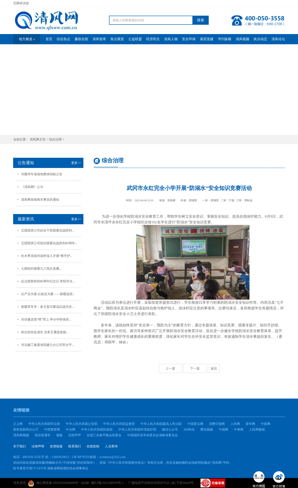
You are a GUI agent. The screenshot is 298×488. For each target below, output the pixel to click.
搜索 (200, 20)
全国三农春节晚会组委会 (104, 435)
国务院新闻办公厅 (26, 429)
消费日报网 (217, 424)
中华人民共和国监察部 (119, 424)
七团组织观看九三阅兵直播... (41, 268)
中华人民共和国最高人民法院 (161, 424)
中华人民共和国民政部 (97, 429)
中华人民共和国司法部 (44, 424)
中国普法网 (195, 424)
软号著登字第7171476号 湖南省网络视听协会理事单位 (51, 468)
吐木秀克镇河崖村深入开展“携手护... (47, 256)
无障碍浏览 (21, 3)
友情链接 (56, 446)
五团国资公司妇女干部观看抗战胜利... (47, 230)
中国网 (223, 429)
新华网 (250, 424)
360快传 (189, 429)
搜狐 (59, 435)
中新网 (265, 424)
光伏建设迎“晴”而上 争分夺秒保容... (46, 319)
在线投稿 (93, 446)
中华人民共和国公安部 (81, 424)
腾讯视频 (206, 429)
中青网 (238, 429)
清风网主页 (38, 139)
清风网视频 (21, 435)
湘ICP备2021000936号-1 (107, 483)
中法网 (70, 429)
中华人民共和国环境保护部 (137, 429)
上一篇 (170, 368)
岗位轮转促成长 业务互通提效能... (45, 332)
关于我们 (19, 446)
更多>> (76, 163)
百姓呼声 (74, 435)
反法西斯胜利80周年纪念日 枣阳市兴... (48, 281)
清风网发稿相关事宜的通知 (40, 199)
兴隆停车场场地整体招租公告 (41, 174)
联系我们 (74, 446)
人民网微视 (257, 429)
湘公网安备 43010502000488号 (53, 483)
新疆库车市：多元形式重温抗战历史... (47, 306)
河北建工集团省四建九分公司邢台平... (47, 345)
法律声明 (37, 446)
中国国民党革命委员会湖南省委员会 (152, 435)
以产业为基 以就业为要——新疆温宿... (48, 294)
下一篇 (195, 368)
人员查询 (111, 446)
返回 (214, 368)
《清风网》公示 (32, 187)
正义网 (18, 424)
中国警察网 (52, 429)
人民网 (235, 424)
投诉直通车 (43, 435)
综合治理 (55, 139)
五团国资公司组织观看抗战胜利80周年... (49, 243)
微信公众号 (170, 429)
